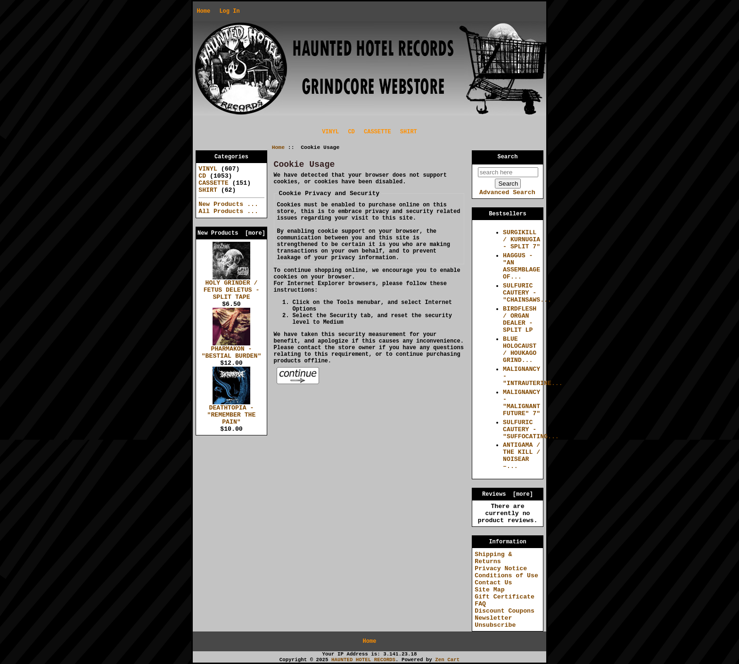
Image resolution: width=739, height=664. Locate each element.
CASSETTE (377, 132)
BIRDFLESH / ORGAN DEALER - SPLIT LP (519, 319)
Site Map (489, 589)
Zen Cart (447, 660)
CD (351, 132)
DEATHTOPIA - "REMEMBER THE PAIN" (231, 412)
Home (203, 11)
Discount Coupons (504, 611)
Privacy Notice (501, 568)
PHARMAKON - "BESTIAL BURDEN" (232, 350)
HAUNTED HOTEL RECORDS (363, 660)
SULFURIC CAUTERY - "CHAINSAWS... (527, 292)
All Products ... (228, 211)
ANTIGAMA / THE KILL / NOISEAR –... (521, 456)
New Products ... (228, 204)
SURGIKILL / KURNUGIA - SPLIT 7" (521, 239)
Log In (229, 11)
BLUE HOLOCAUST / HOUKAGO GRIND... (519, 350)
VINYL (330, 132)
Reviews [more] (507, 494)
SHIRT (408, 132)
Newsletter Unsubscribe (495, 622)
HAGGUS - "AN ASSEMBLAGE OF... (521, 266)
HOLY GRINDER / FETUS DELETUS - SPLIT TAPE (232, 287)
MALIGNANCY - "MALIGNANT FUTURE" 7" (521, 403)
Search (508, 157)
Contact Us (493, 582)
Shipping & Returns (493, 558)
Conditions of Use (506, 575)
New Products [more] (231, 233)
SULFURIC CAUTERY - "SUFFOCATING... (531, 429)
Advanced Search (507, 192)
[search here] (508, 172)
